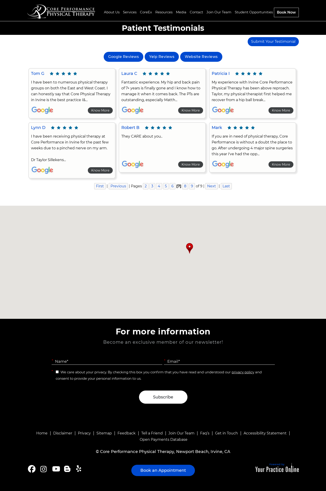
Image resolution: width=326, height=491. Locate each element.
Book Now (286, 12)
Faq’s (204, 433)
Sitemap (104, 433)
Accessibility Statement (265, 433)
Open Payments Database (163, 439)
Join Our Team (181, 433)
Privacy (84, 433)
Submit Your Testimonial (273, 41)
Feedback (126, 433)
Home (42, 433)
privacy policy (243, 372)
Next (211, 186)
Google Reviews (123, 57)
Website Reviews (201, 57)
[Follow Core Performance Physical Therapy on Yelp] (79, 469)
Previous (118, 186)
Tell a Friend (152, 433)
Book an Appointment (163, 470)
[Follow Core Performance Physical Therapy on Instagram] (43, 469)
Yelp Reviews (161, 57)
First (100, 186)
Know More (100, 110)
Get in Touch (226, 433)
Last (226, 186)
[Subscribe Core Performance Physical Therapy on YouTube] (55, 469)
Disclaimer (62, 433)
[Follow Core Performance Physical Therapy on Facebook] (31, 469)
